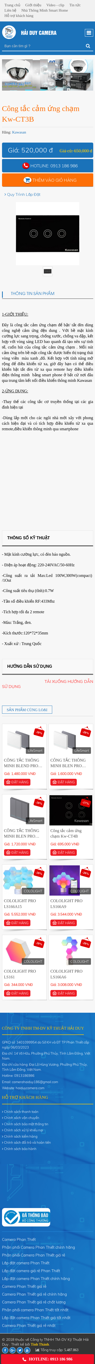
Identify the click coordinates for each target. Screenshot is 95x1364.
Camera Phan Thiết (19, 1239)
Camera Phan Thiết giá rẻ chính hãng (34, 1294)
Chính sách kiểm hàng (20, 1136)
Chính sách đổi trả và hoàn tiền (27, 1142)
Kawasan (19, 132)
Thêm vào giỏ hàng (54, 180)
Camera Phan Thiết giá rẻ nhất (28, 1325)
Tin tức (75, 5)
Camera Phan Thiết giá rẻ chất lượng (34, 1302)
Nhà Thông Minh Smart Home (44, 10)
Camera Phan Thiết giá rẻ (24, 1286)
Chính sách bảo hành (20, 1149)
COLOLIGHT (33, 891)
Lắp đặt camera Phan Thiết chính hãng (36, 1278)
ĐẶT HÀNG (17, 782)
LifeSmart (35, 750)
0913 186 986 (64, 165)
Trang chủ (12, 5)
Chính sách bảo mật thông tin (26, 1124)
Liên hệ (10, 10)
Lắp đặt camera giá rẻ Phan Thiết (31, 1270)
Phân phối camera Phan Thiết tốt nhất (35, 1309)
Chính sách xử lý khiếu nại (23, 1130)
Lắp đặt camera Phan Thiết (25, 1263)
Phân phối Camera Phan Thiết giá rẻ (33, 1255)
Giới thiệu (33, 5)
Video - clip (55, 5)
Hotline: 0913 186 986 (47, 1359)
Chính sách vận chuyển (21, 1118)
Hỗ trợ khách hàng (19, 16)
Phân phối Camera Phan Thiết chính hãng (38, 1247)
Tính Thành (40, 1344)
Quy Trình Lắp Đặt (23, 194)
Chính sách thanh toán (21, 1112)
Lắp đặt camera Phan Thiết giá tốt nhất (36, 1317)
